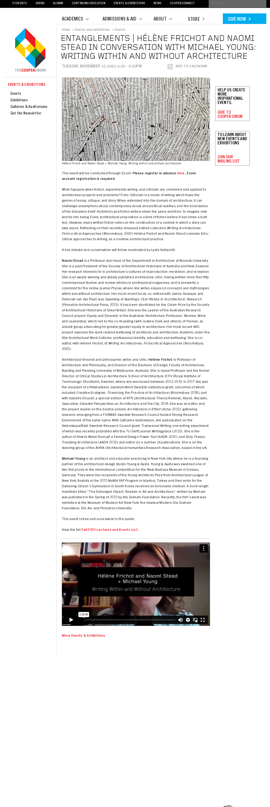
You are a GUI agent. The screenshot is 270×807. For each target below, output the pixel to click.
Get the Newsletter (25, 114)
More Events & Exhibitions (83, 636)
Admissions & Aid (125, 19)
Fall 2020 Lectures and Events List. (110, 530)
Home (66, 30)
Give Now (239, 19)
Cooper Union (30, 50)
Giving (40, 3)
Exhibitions (19, 100)
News (157, 3)
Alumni (58, 3)
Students (19, 3)
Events (15, 94)
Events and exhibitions (92, 30)
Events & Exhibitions (129, 3)
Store (196, 19)
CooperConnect (182, 3)
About (166, 19)
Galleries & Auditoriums (29, 107)
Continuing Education (88, 3)
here (181, 173)
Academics (78, 19)
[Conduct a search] (237, 4)
